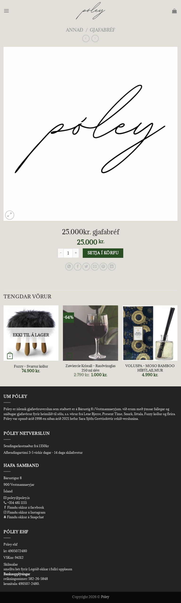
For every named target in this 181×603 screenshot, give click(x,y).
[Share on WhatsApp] (69, 267)
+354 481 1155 (17, 503)
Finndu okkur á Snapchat (24, 517)
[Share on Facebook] (78, 267)
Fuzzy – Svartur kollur (31, 366)
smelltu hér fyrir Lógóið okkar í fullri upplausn (38, 569)
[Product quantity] (68, 253)
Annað (74, 30)
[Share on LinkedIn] (112, 267)
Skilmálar (11, 564)
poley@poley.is (17, 498)
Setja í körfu (103, 252)
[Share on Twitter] (86, 267)
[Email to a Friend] (95, 267)
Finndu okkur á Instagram (24, 512)
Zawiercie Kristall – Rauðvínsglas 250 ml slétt (90, 368)
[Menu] (7, 10)
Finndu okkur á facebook (24, 507)
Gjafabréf (102, 30)
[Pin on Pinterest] (103, 267)
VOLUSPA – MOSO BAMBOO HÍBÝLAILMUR (150, 368)
